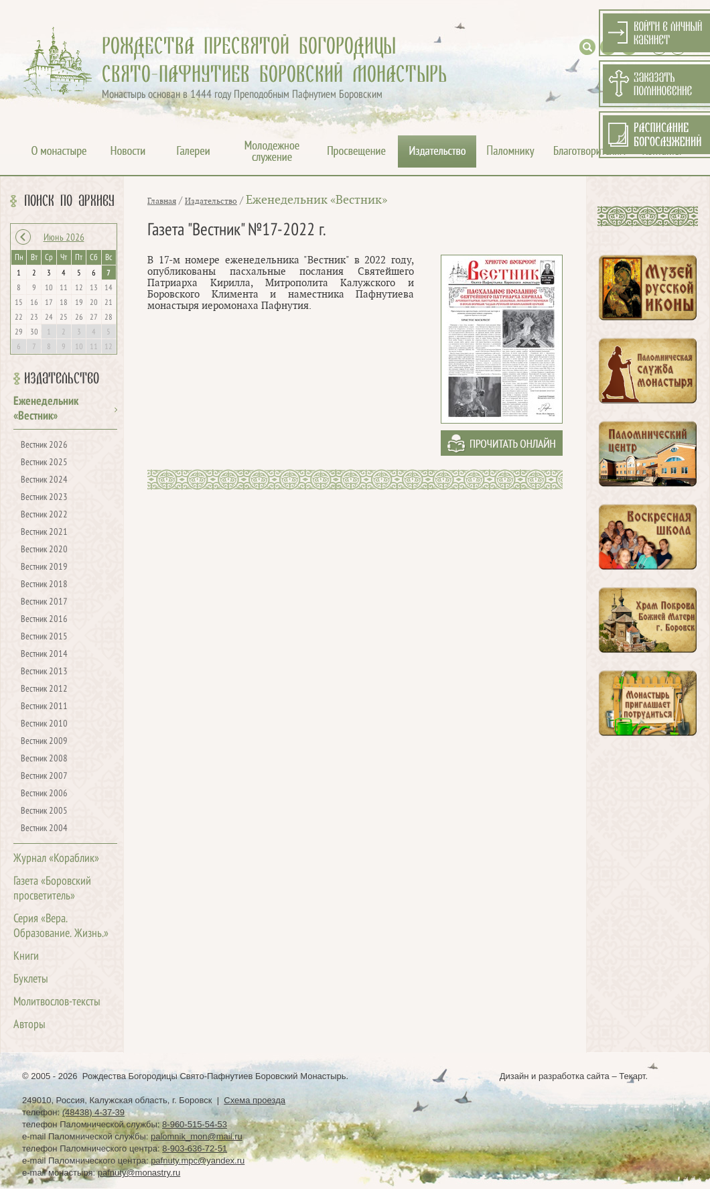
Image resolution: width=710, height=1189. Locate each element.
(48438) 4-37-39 (93, 1112)
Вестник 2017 (44, 602)
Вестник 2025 (44, 462)
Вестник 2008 (44, 759)
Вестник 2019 (44, 567)
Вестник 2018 (44, 584)
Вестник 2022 (44, 515)
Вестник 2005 (44, 811)
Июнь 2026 (64, 238)
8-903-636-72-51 (194, 1148)
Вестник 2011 (44, 706)
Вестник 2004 (44, 828)
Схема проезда (254, 1100)
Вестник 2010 (44, 724)
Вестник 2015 (44, 637)
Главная (161, 201)
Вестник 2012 (44, 689)
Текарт (632, 1076)
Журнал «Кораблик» (56, 859)
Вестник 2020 (44, 550)
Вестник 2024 (44, 480)
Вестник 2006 (44, 794)
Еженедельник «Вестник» (316, 200)
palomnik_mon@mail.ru (196, 1136)
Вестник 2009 (44, 741)
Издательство (61, 379)
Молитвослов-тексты (56, 1002)
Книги (26, 956)
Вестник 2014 (44, 654)
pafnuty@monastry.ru (139, 1173)
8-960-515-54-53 (194, 1124)
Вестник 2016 (44, 619)
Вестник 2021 (44, 532)
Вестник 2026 (44, 445)
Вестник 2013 (44, 672)
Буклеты (30, 979)
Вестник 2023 (44, 497)
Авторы (29, 1025)
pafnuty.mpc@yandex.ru (197, 1160)
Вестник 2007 (44, 776)
